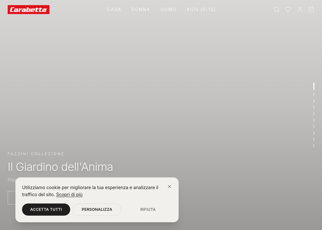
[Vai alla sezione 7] (313, 126)
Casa (114, 9)
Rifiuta (148, 209)
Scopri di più (69, 194)
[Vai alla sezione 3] (313, 101)
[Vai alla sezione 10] (313, 146)
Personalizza (97, 209)
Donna (140, 9)
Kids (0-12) (201, 9)
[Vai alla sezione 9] (313, 139)
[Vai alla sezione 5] (313, 114)
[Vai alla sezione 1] (313, 86)
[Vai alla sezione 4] (313, 107)
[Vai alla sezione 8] (313, 133)
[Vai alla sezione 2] (313, 94)
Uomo (168, 9)
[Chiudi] (169, 186)
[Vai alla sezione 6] (313, 120)
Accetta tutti (46, 209)
